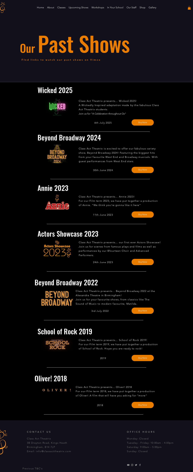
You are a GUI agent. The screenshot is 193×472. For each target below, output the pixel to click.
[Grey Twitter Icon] (136, 465)
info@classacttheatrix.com (53, 451)
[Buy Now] (143, 122)
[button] (51, 7)
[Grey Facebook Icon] (140, 465)
